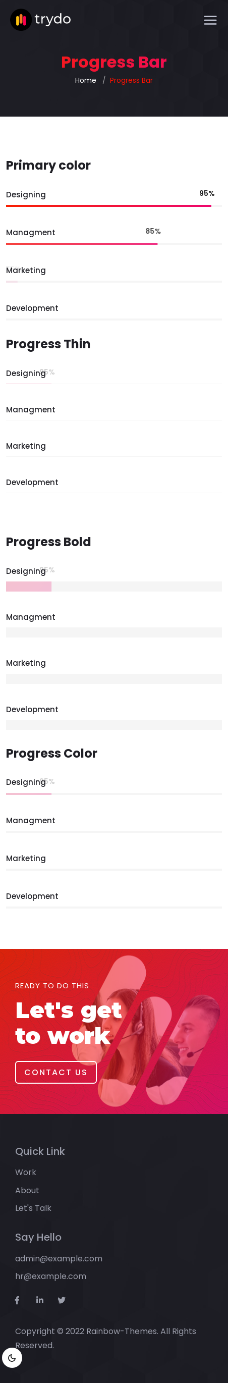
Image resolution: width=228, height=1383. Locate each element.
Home (85, 80)
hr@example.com (50, 1276)
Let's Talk (33, 1208)
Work (25, 1172)
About (27, 1190)
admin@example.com (58, 1258)
